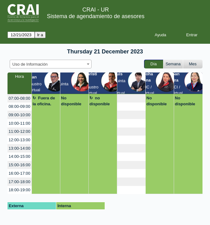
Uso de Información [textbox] (30, 64)
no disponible (99, 101)
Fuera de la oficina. (43, 101)
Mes (193, 64)
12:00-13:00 (19, 140)
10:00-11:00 (19, 123)
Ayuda (160, 34)
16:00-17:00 (19, 173)
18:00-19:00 (19, 190)
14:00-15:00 (19, 156)
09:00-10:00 (19, 114)
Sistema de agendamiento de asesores (95, 16)
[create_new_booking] (131, 98)
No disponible (71, 101)
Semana (173, 64)
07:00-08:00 (19, 98)
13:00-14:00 (19, 148)
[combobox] (51, 64)
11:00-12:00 (19, 131)
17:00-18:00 (19, 181)
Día (153, 64)
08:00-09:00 (19, 106)
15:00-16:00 (19, 164)
